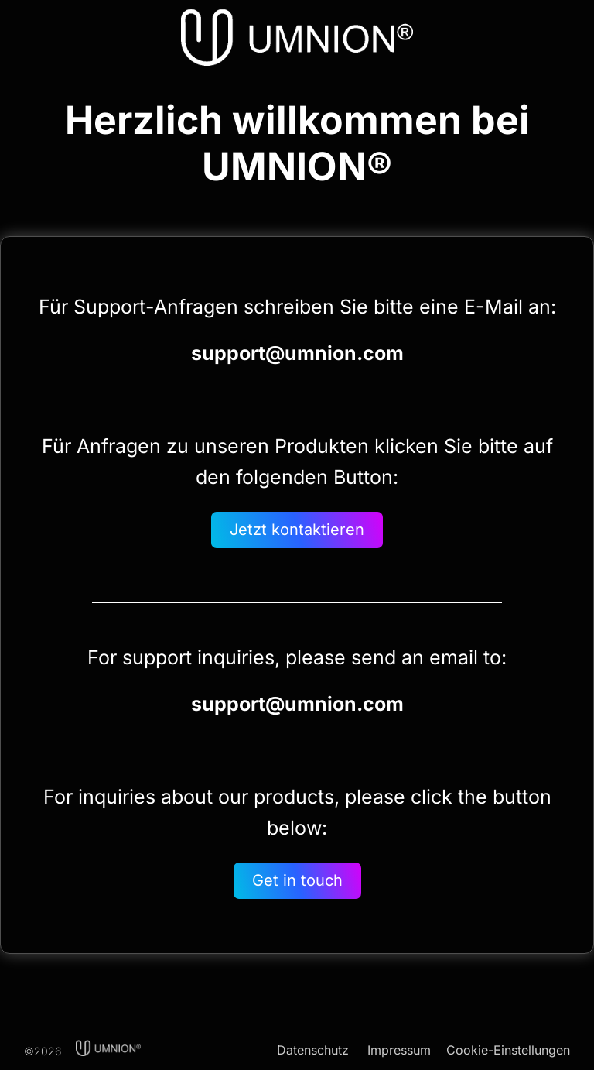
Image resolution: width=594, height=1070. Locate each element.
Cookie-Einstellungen (508, 1050)
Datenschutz (313, 1050)
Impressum (399, 1050)
